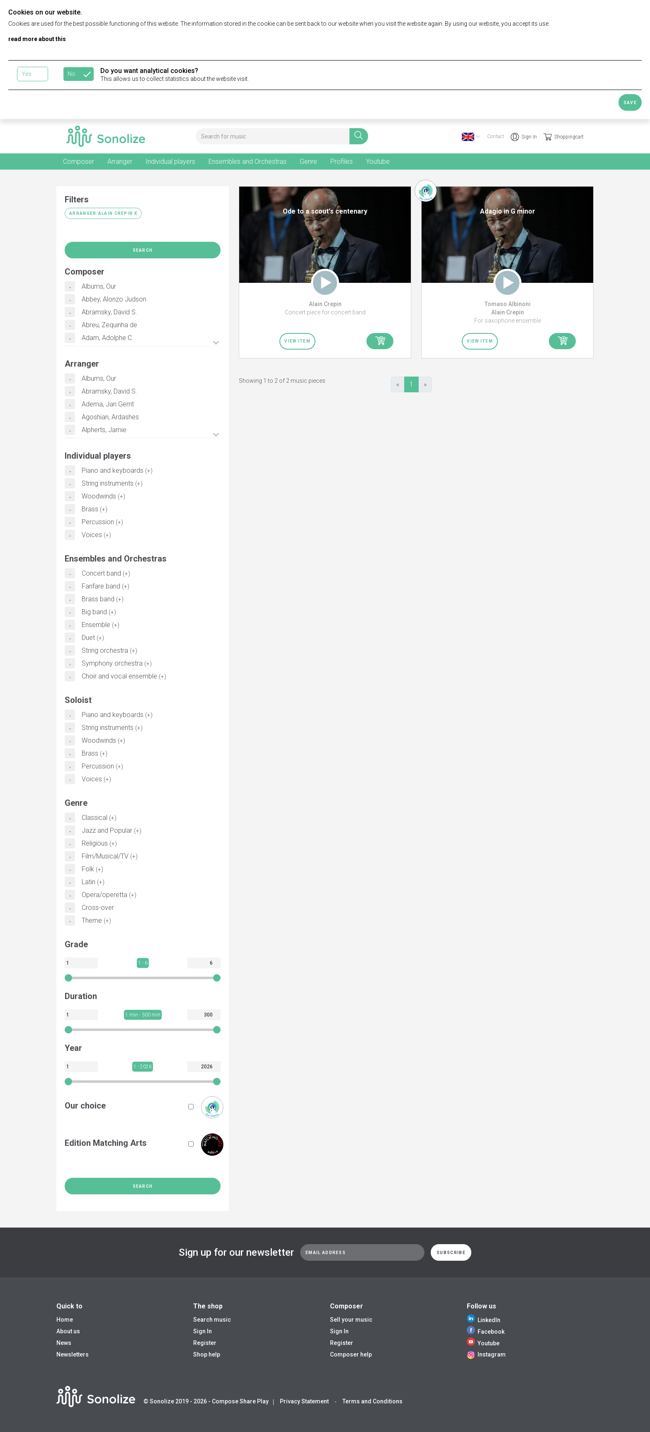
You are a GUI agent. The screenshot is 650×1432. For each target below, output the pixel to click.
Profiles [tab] (341, 161)
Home (64, 1319)
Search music (212, 1319)
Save (630, 102)
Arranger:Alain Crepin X (103, 213)
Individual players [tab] (170, 161)
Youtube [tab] (378, 161)
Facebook (485, 1331)
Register (204, 1343)
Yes (27, 74)
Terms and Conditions (372, 1401)
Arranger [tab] (119, 161)
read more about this (37, 39)
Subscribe (451, 1252)
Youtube (483, 1343)
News (63, 1343)
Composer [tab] (78, 161)
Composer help (351, 1354)
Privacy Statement (304, 1401)
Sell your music (351, 1319)
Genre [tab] (308, 161)
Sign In (524, 137)
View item (297, 341)
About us (68, 1331)
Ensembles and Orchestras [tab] (247, 161)
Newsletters (72, 1354)
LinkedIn (483, 1320)
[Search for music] (272, 136)
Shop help (206, 1354)
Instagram (486, 1354)
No (71, 74)
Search (143, 250)
